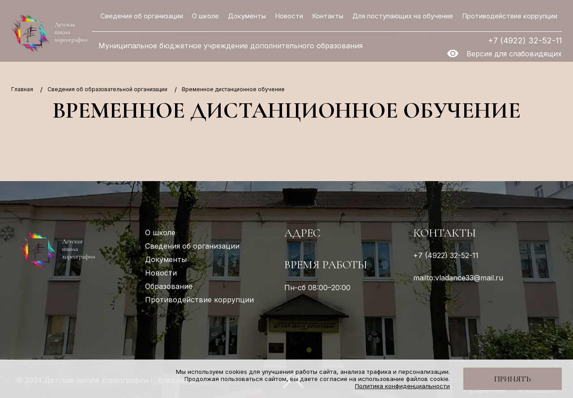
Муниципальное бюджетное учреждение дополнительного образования (230, 46)
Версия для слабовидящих (514, 53)
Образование (168, 286)
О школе (205, 16)
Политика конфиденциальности (402, 386)
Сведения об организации (141, 16)
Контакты (327, 16)
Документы (247, 16)
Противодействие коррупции (509, 16)
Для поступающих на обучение (402, 16)
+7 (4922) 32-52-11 (525, 40)
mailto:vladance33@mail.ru (458, 277)
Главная (22, 89)
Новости (289, 16)
